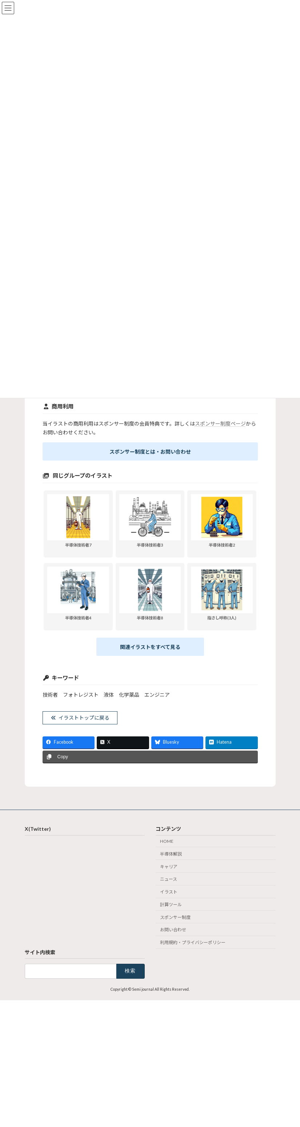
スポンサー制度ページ (220, 423)
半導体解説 (171, 853)
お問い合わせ (173, 929)
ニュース (168, 879)
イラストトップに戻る (79, 718)
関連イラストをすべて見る (150, 647)
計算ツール (171, 904)
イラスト (168, 892)
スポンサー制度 (175, 917)
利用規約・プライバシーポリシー (192, 942)
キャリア (168, 866)
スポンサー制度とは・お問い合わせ (150, 452)
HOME (166, 841)
